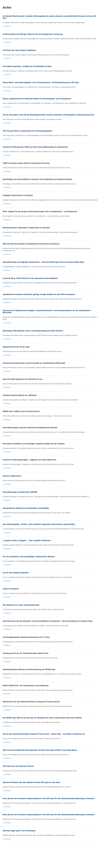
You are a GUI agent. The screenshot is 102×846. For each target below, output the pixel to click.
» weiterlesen (7, 26)
